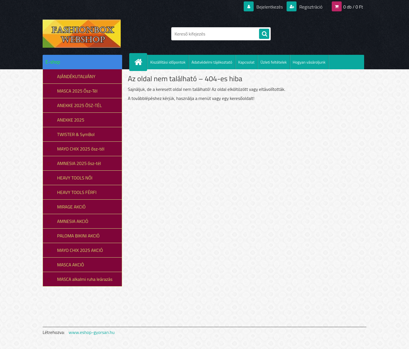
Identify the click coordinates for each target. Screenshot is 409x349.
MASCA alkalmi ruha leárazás (84, 279)
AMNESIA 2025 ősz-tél (79, 163)
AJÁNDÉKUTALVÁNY (76, 76)
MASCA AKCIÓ (70, 264)
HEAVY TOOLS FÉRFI (77, 192)
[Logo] (82, 34)
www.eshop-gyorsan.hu (92, 332)
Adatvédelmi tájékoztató (211, 62)
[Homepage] (140, 62)
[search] (264, 34)
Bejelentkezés (269, 6)
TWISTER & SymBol (76, 134)
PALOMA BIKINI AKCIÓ (78, 235)
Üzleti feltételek (273, 62)
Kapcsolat (246, 62)
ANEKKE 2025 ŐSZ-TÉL (79, 105)
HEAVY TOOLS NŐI (75, 177)
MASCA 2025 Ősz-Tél (77, 90)
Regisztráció (310, 6)
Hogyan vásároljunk (309, 62)
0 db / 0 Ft (353, 6)
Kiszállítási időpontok (167, 62)
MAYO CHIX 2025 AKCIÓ (80, 250)
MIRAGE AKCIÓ (71, 206)
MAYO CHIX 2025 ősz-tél (81, 148)
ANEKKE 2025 (70, 119)
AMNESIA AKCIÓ (72, 221)
